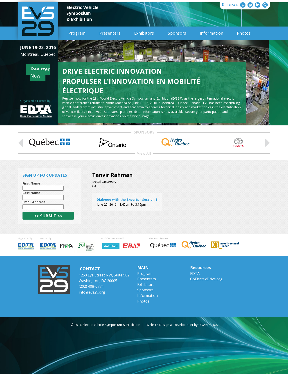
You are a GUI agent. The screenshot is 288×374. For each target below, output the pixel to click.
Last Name (31, 193)
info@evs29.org (92, 292)
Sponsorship (113, 111)
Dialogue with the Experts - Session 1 (127, 199)
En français (230, 4)
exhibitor (136, 111)
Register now (71, 98)
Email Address (33, 202)
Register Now (40, 72)
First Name (31, 183)
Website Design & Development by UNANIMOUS (182, 325)
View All (144, 153)
